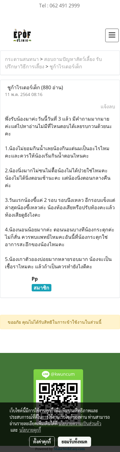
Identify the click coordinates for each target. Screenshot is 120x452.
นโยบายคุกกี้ (30, 430)
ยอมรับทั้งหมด (74, 441)
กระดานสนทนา (22, 59)
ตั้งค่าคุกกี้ (42, 441)
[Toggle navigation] (112, 35)
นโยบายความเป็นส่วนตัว (79, 423)
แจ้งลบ (108, 106)
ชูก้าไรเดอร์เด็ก (66, 66)
